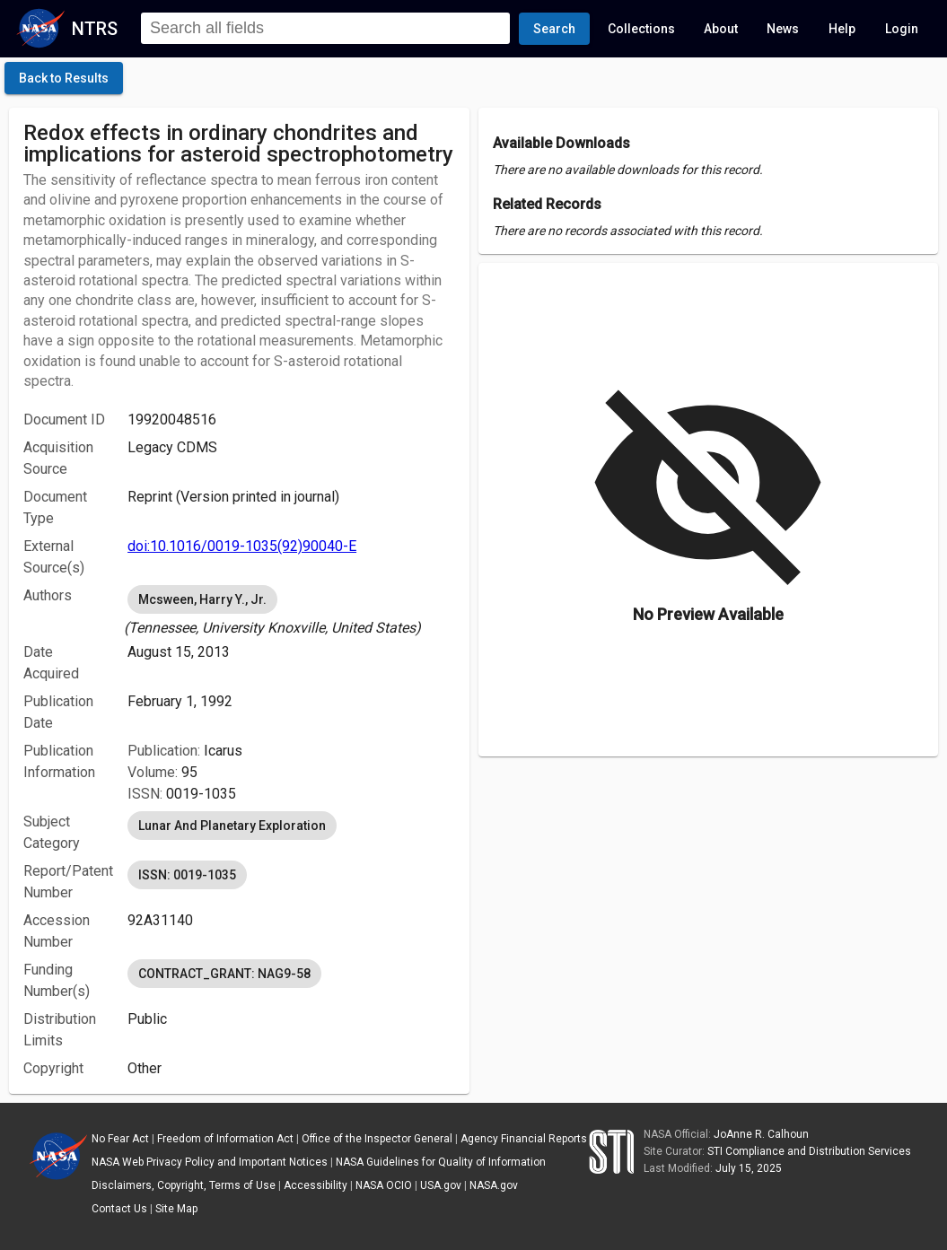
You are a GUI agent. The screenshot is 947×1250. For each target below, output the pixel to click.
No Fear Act (120, 1138)
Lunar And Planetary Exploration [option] (232, 825)
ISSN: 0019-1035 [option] (187, 875)
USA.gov (440, 1185)
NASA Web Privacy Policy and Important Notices (210, 1162)
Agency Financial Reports (523, 1138)
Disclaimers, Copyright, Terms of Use (184, 1185)
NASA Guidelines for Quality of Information (441, 1162)
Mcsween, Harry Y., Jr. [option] (202, 599)
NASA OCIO (383, 1185)
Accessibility (315, 1185)
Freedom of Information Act (225, 1138)
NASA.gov (493, 1185)
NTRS (95, 28)
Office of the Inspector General (377, 1138)
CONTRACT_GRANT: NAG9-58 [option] (224, 973)
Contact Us (119, 1208)
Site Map (176, 1208)
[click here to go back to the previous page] (63, 78)
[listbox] (290, 610)
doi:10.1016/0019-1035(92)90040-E (241, 546)
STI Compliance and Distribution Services (809, 1151)
